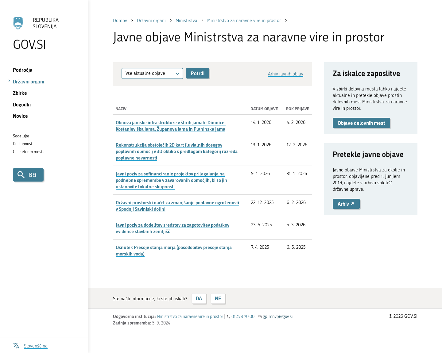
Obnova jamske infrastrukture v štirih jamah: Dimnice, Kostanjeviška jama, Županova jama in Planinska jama (171, 125)
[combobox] (152, 73)
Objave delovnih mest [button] (361, 122)
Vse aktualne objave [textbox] (145, 73)
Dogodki (22, 104)
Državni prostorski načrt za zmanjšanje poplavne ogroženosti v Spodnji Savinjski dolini (177, 205)
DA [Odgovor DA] (199, 298)
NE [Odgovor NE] (218, 298)
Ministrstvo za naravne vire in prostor (190, 316)
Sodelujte (21, 136)
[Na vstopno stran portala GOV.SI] (44, 33)
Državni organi (28, 81)
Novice (20, 115)
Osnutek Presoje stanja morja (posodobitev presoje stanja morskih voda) (174, 250)
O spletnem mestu (29, 151)
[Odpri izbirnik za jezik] (30, 345)
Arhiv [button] (346, 203)
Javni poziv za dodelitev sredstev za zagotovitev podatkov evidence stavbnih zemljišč (172, 228)
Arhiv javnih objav (285, 74)
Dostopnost (22, 143)
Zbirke (20, 92)
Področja (23, 69)
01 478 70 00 (242, 316)
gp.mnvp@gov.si (278, 316)
